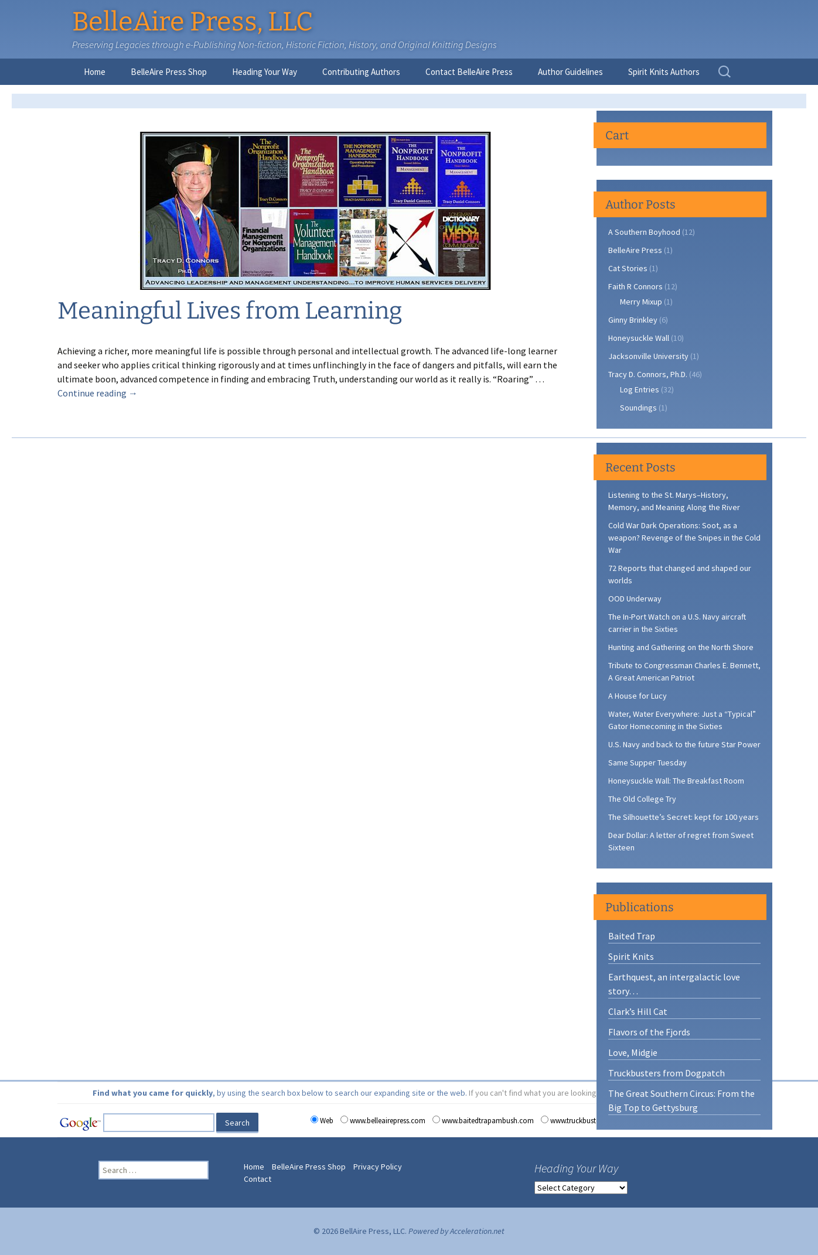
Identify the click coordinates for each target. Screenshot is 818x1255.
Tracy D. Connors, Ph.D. (647, 374)
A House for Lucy (637, 695)
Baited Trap (631, 936)
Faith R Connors (635, 286)
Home (94, 71)
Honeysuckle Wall (638, 338)
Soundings (638, 407)
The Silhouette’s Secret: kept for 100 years (683, 817)
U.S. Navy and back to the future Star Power (684, 744)
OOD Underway (635, 598)
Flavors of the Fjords (649, 1032)
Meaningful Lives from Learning (229, 311)
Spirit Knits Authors (664, 71)
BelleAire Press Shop (169, 71)
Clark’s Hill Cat (637, 1011)
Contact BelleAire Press (469, 71)
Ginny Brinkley (632, 319)
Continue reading (97, 393)
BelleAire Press (635, 250)
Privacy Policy (377, 1166)
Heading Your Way (264, 71)
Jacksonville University (648, 356)
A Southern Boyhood (644, 232)
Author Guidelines (570, 71)
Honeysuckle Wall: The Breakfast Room (676, 780)
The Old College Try (642, 799)
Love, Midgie (632, 1052)
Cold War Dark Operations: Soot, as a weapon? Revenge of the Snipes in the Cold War (684, 537)
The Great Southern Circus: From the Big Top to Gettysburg (681, 1100)
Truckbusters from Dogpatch (666, 1073)
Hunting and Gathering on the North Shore (681, 647)
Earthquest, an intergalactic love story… (674, 984)
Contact (257, 1179)
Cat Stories (627, 268)
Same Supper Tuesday (647, 762)
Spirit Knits (631, 956)
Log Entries (639, 389)
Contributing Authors (361, 71)
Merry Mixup (641, 301)
